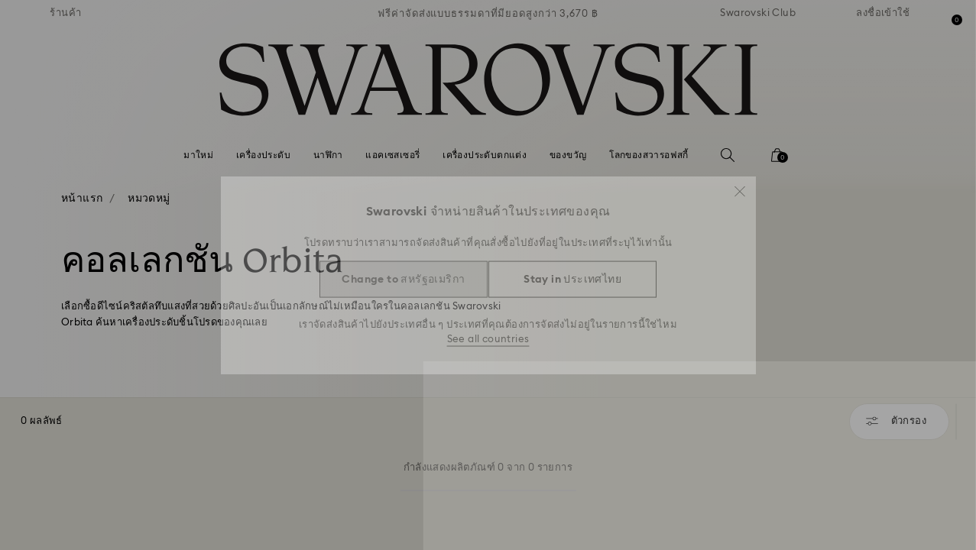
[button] (739, 185)
